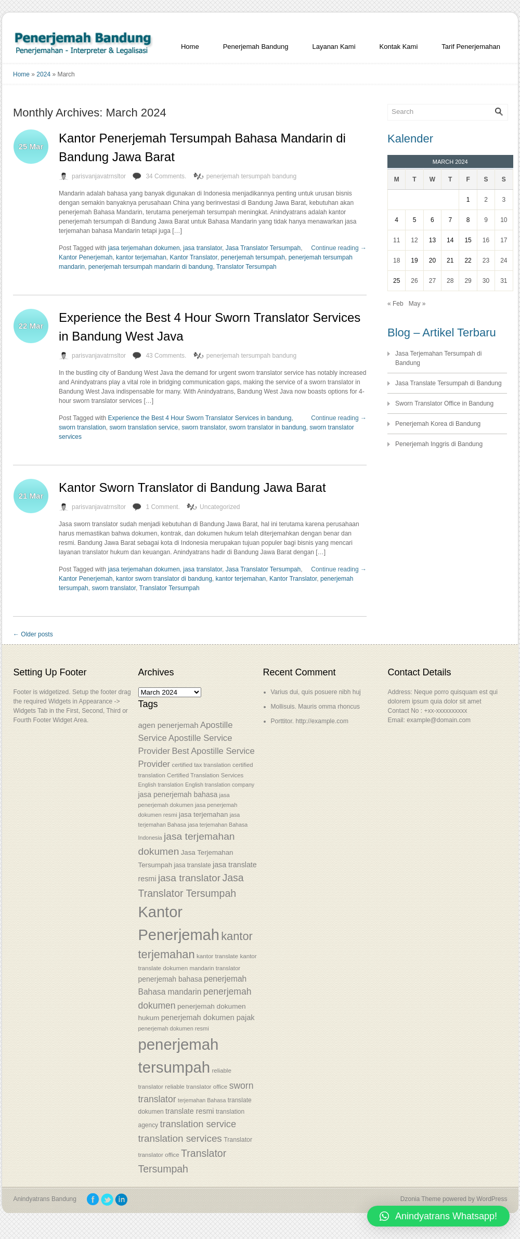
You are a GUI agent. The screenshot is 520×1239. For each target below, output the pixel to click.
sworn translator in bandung (267, 427)
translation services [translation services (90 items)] (180, 1138)
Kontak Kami (399, 46)
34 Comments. (166, 176)
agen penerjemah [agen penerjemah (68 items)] (168, 725)
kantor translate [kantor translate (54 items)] (217, 956)
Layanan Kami (333, 46)
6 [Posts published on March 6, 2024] (432, 220)
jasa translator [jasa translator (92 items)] (189, 877)
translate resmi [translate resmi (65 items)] (189, 1111)
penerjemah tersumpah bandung (251, 176)
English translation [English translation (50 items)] (161, 784)
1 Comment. (162, 507)
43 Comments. (166, 355)
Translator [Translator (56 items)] (238, 1139)
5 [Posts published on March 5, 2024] (415, 220)
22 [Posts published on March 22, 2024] (467, 260)
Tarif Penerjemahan (470, 46)
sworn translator (203, 427)
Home (190, 46)
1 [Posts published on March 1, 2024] (468, 199)
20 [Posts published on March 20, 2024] (432, 260)
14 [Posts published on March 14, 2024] (450, 240)
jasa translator (202, 248)
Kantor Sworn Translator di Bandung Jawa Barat (192, 487)
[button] (438, 1216)
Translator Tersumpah (246, 266)
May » (417, 303)
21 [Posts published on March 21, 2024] (450, 260)
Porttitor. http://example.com (309, 721)
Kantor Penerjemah (85, 257)
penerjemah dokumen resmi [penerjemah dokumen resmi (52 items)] (173, 1028)
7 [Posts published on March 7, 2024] (450, 220)
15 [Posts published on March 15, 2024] (467, 240)
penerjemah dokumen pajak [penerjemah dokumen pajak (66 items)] (208, 1017)
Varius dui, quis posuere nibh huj (316, 692)
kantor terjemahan (141, 257)
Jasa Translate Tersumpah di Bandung (448, 383)
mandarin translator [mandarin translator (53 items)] (214, 968)
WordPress (491, 1199)
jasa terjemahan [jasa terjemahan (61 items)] (203, 814)
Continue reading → (339, 248)
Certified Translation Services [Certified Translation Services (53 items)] (205, 775)
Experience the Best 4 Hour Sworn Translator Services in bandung (200, 418)
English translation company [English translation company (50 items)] (219, 784)
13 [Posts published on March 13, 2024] (432, 240)
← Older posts (33, 634)
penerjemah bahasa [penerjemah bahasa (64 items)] (170, 979)
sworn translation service (143, 427)
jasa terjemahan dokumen (144, 248)
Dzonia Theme (420, 1199)
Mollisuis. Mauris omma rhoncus (315, 706)
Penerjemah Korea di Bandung (437, 423)
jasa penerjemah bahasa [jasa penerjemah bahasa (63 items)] (178, 794)
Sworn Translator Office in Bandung (444, 403)
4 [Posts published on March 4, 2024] (396, 220)
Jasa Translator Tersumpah (263, 248)
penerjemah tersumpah (253, 257)
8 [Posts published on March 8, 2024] (468, 220)
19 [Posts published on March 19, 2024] (414, 260)
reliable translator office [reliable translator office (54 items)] (196, 1086)
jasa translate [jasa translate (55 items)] (192, 865)
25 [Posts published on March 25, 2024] (396, 280)
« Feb (395, 303)
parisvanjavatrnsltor (99, 176)
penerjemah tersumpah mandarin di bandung (150, 266)
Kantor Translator (193, 257)
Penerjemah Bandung (256, 46)
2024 (43, 74)
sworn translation (82, 427)
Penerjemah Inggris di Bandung (439, 444)
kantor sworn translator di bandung (164, 578)
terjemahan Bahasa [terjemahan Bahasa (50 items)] (202, 1100)
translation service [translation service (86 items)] (198, 1124)
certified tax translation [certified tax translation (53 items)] (201, 765)
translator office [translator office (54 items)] (158, 1154)
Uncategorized (220, 507)
